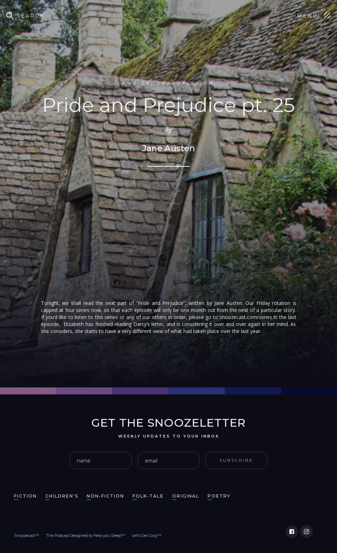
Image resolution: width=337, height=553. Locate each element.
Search (31, 16)
